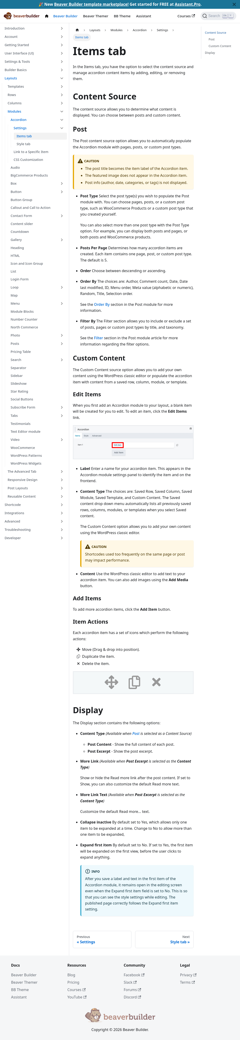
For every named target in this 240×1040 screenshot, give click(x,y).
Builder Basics (16, 70)
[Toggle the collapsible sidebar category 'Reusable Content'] (62, 496)
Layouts (11, 78)
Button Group (21, 200)
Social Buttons (22, 399)
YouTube (76, 997)
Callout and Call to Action (30, 207)
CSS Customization (28, 159)
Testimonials (20, 423)
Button (16, 191)
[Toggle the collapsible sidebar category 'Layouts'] (62, 78)
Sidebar (17, 375)
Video (15, 439)
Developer (13, 538)
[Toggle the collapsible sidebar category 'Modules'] (62, 111)
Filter (98, 337)
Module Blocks (22, 311)
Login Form (20, 279)
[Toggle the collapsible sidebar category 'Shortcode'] (62, 504)
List (13, 271)
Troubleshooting (18, 529)
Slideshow (19, 383)
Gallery (16, 239)
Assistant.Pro (188, 4)
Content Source (215, 32)
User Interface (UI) (19, 53)
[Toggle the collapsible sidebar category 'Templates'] (62, 86)
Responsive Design (22, 480)
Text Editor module (26, 431)
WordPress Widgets (26, 463)
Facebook (134, 974)
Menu (15, 303)
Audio (15, 167)
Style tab (23, 144)
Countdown (20, 231)
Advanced (12, 521)
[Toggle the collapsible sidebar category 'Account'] (62, 36)
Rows (12, 95)
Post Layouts (18, 488)
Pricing (73, 982)
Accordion (19, 119)
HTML (15, 255)
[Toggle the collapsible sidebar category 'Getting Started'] (62, 45)
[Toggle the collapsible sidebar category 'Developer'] (62, 538)
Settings (20, 128)
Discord (132, 997)
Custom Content (220, 46)
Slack (130, 982)
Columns (14, 103)
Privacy (188, 974)
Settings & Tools (17, 61)
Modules (14, 111)
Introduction (14, 28)
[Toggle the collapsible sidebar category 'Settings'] (62, 128)
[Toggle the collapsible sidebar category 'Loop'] (62, 287)
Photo (15, 335)
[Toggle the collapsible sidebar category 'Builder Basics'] (62, 70)
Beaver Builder (65, 16)
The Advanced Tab (22, 471)
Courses (186, 16)
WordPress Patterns (26, 455)
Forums (132, 989)
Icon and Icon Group (27, 263)
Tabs (14, 415)
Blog (71, 974)
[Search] (218, 16)
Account (11, 36)
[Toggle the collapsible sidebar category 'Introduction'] (62, 28)
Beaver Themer (95, 16)
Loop (14, 287)
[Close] (234, 4)
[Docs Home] (47, 16)
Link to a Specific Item (31, 152)
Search (16, 360)
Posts (15, 343)
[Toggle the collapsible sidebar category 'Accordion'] (62, 119)
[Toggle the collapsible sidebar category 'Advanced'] (62, 521)
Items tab (24, 136)
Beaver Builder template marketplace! (91, 4)
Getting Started (17, 45)
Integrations (14, 513)
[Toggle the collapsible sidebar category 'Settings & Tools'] (62, 61)
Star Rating (19, 391)
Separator (18, 368)
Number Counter (24, 319)
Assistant (143, 16)
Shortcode (13, 504)
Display (210, 53)
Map (14, 295)
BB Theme (122, 16)
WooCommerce (23, 447)
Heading (17, 248)
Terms (187, 982)
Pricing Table (21, 351)
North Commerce (24, 327)
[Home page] (77, 30)
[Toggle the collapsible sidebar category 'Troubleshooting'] (62, 529)
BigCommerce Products (29, 175)
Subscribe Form (23, 407)
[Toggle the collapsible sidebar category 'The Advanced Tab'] (62, 471)
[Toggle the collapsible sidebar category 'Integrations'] (62, 513)
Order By (102, 304)
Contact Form (21, 215)
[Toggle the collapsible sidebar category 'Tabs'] (62, 415)
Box (14, 183)
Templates (16, 86)
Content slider (22, 224)
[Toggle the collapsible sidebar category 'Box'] (62, 183)
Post (135, 733)
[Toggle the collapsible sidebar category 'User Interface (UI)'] (62, 53)
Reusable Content (22, 496)
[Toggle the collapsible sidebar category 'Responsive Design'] (62, 480)
